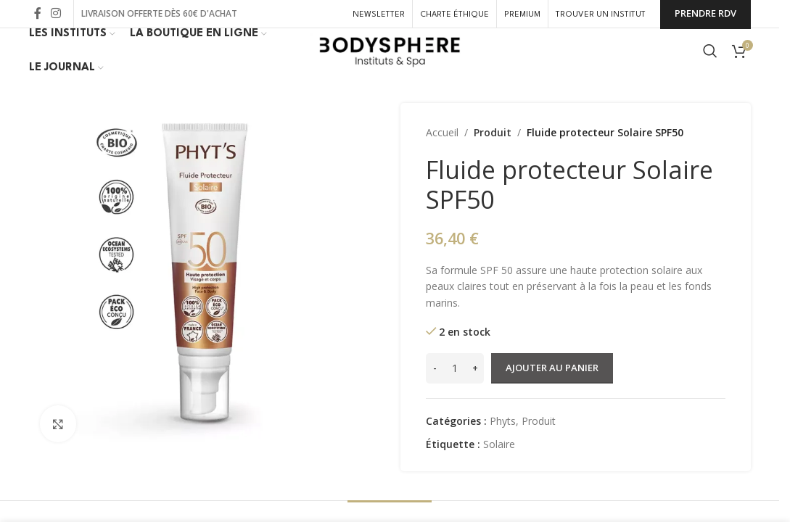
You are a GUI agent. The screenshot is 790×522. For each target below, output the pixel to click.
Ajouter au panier (552, 389)
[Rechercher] (710, 63)
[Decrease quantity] (435, 390)
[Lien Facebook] (37, 14)
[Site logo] (389, 62)
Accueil (442, 154)
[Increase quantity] (475, 390)
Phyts (503, 443)
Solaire (499, 466)
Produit (491, 154)
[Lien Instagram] (56, 14)
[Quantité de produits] (455, 390)
